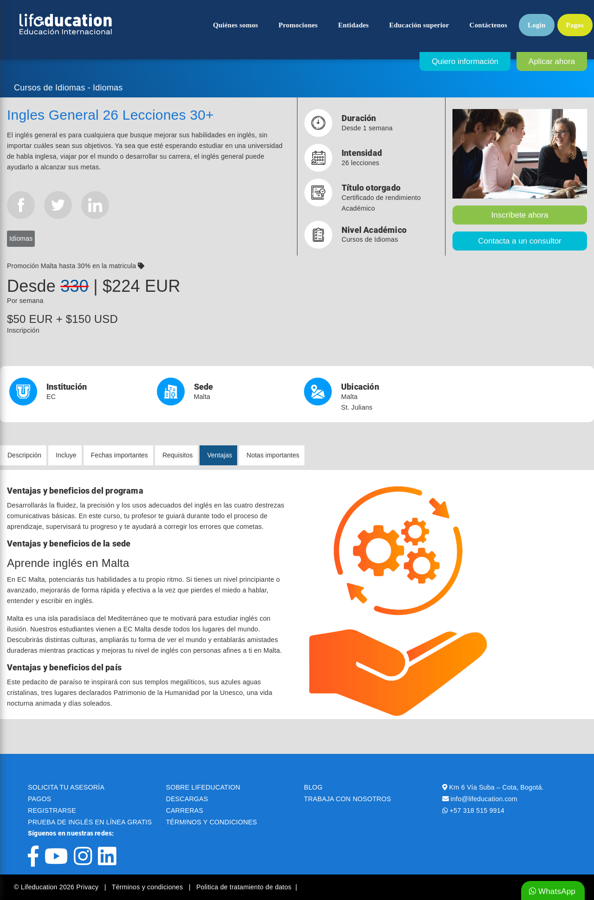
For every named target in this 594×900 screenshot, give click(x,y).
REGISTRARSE (52, 810)
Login (537, 25)
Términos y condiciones (148, 887)
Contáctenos (488, 25)
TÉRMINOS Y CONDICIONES (211, 822)
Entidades (353, 25)
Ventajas (219, 455)
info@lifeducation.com (484, 799)
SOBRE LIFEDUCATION (203, 787)
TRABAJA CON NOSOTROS (347, 799)
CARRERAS (184, 810)
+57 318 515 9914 (477, 810)
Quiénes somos (235, 25)
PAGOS (39, 799)
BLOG (313, 787)
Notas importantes (272, 455)
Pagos (575, 25)
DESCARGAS (187, 799)
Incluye (66, 455)
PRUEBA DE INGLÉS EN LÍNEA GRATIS (90, 822)
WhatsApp (552, 891)
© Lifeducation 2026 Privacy (57, 887)
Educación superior (419, 25)
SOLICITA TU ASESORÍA (66, 787)
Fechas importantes (119, 455)
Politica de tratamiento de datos (243, 887)
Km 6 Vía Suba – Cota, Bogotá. (496, 787)
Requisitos (177, 455)
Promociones (297, 25)
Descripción (24, 455)
